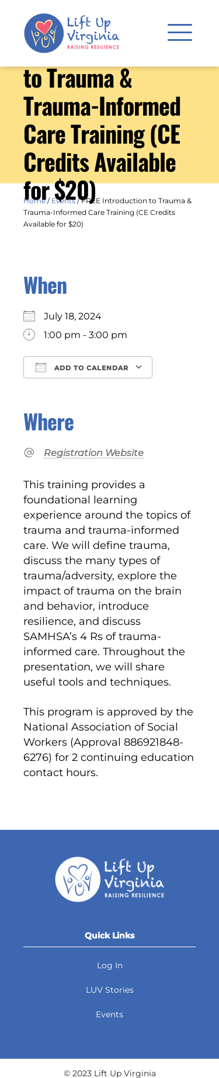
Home (34, 200)
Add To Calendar (82, 367)
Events (63, 200)
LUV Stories (110, 990)
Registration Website (94, 452)
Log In (110, 965)
